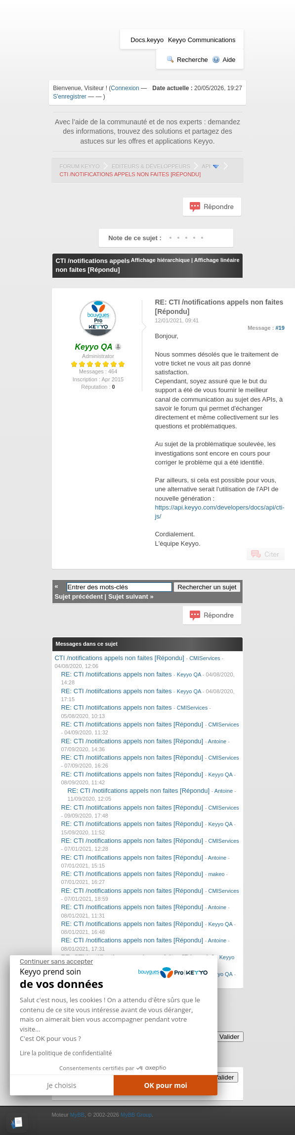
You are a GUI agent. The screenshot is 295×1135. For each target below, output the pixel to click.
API (206, 166)
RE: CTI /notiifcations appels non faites (116, 674)
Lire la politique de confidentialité (66, 1053)
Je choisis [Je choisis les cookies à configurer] (61, 1085)
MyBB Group (136, 1115)
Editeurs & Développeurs (151, 166)
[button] (17, 1123)
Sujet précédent (78, 596)
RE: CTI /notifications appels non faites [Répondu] (132, 840)
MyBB (77, 1115)
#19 (279, 328)
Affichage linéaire (217, 260)
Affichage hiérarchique (160, 260)
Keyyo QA (189, 674)
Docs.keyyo (147, 40)
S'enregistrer (69, 96)
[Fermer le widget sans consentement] (56, 962)
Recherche (187, 59)
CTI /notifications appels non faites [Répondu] (119, 658)
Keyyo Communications (202, 40)
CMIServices (204, 658)
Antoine (217, 741)
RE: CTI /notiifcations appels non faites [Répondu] (132, 724)
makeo (216, 874)
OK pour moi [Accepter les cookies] (165, 1085)
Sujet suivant (128, 596)
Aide (223, 59)
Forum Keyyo (79, 166)
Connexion (125, 88)
